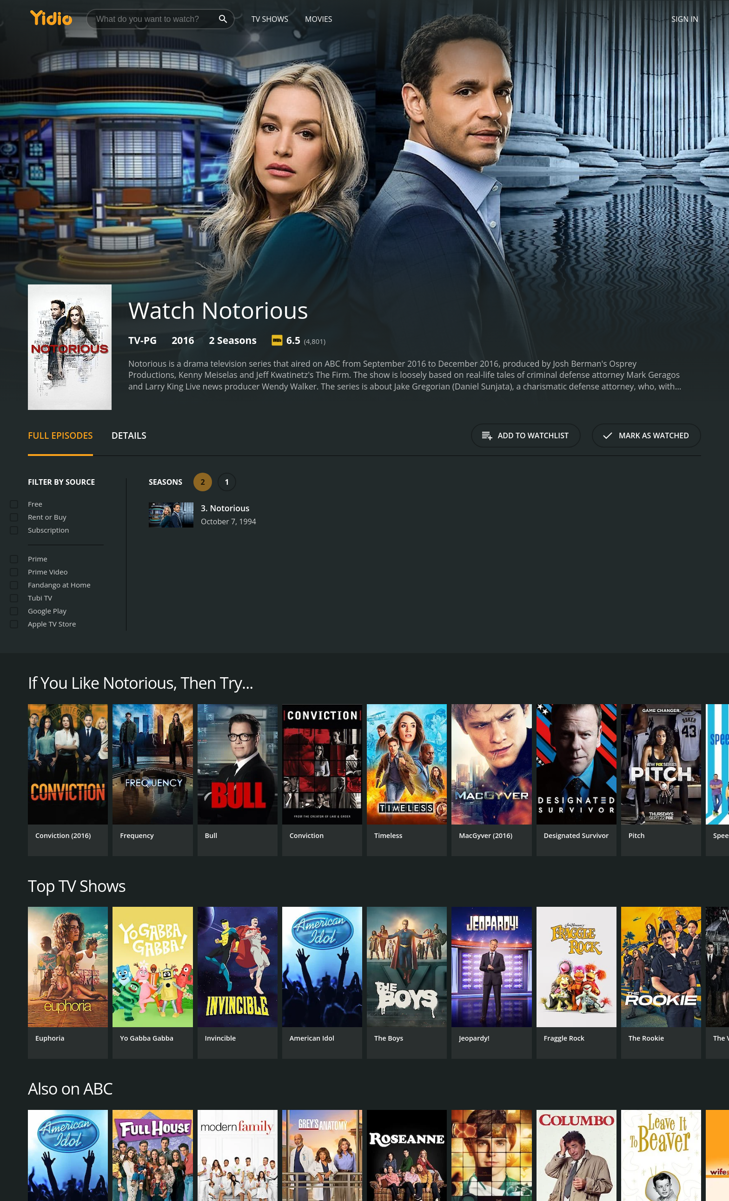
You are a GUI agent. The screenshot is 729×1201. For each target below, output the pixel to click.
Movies (318, 19)
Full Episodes (60, 435)
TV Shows (270, 19)
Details (129, 435)
